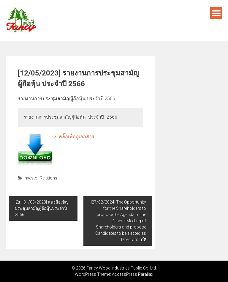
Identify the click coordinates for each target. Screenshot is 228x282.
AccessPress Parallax (132, 274)
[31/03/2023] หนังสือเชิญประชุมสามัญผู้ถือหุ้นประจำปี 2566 (42, 208)
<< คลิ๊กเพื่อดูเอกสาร (73, 136)
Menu (216, 13)
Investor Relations (40, 178)
